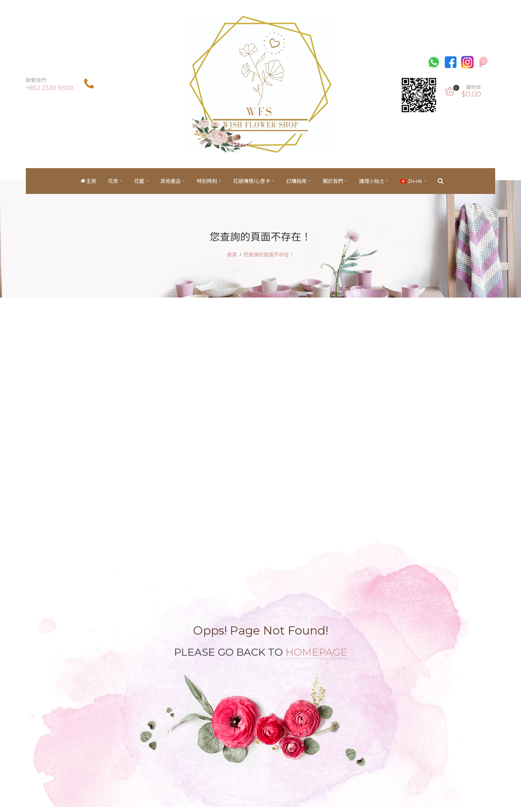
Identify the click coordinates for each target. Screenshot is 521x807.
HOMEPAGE (316, 652)
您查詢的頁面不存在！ (268, 254)
